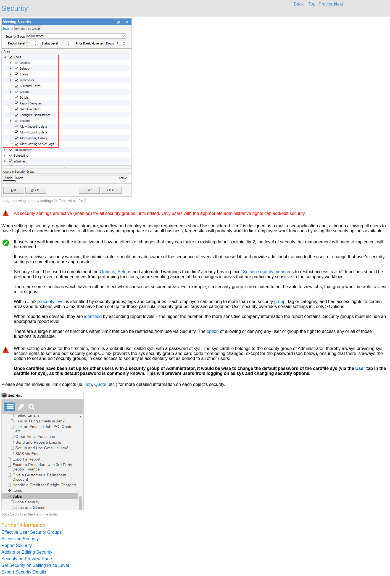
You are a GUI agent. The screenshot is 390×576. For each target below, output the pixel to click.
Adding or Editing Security (26, 552)
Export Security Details (23, 572)
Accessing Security (20, 538)
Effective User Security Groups (31, 532)
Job (88, 384)
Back (299, 4)
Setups (124, 271)
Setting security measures (268, 271)
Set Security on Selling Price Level (35, 565)
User (360, 368)
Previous (325, 4)
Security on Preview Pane (26, 558)
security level (52, 301)
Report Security (16, 545)
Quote (100, 384)
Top (312, 4)
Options (107, 271)
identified (93, 316)
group (280, 301)
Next (338, 4)
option (213, 331)
